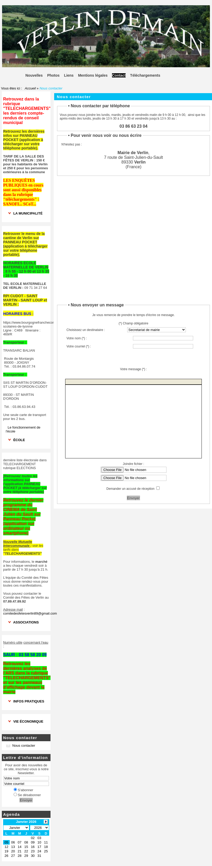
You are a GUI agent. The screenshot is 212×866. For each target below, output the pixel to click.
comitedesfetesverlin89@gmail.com (30, 613)
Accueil (30, 88)
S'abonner (23, 790)
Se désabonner (27, 795)
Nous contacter (20, 745)
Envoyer (26, 800)
